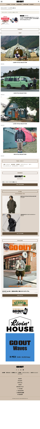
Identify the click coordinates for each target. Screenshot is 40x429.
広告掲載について (14, 372)
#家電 (4, 164)
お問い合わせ (8, 372)
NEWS (20, 378)
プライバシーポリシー (26, 372)
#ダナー (30, 164)
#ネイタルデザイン (15, 165)
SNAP (20, 384)
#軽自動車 (18, 164)
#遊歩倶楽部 (13, 164)
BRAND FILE (20, 386)
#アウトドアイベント (24, 164)
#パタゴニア (22, 165)
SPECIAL (20, 382)
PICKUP (20, 380)
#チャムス (8, 164)
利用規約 (19, 372)
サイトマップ (20, 373)
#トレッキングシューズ (7, 165)
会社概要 (3, 372)
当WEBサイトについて (34, 372)
